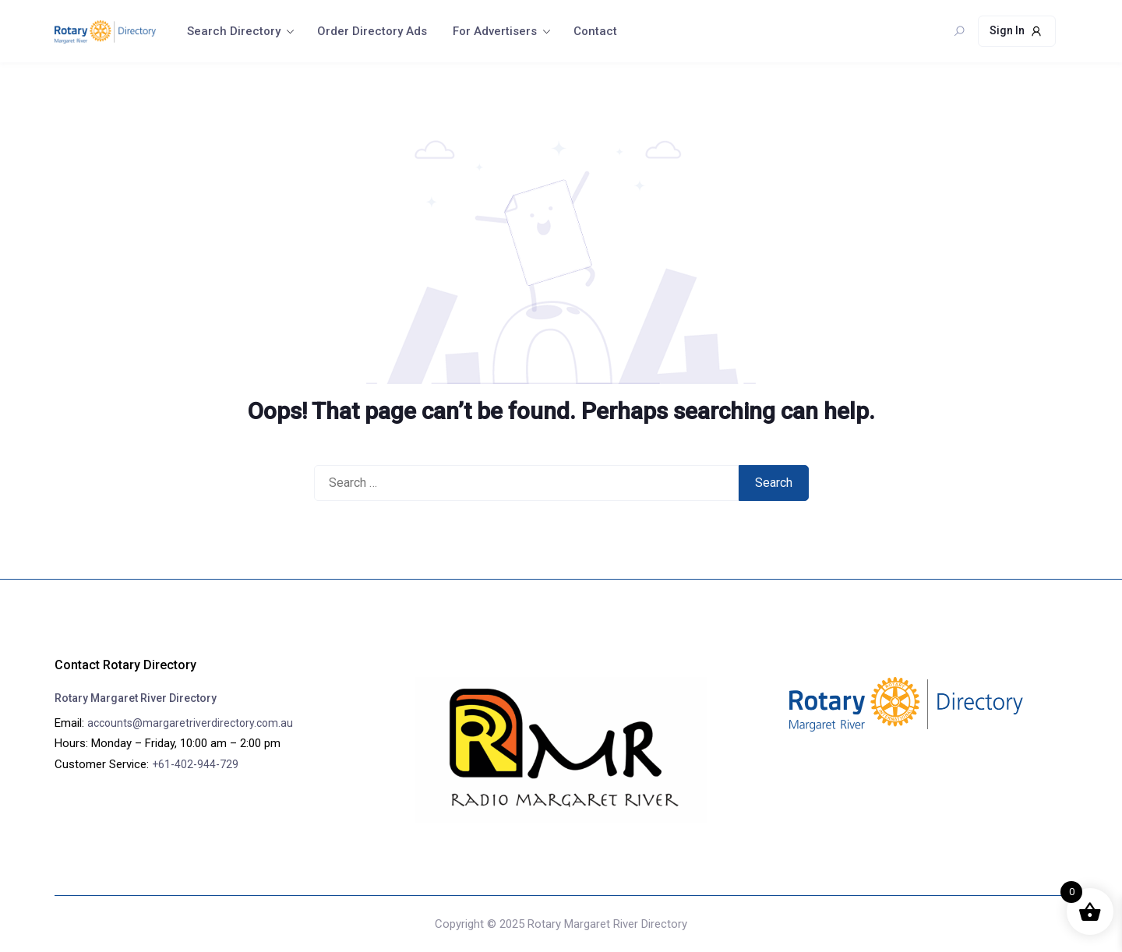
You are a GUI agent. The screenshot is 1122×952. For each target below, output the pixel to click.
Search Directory (233, 31)
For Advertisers (495, 31)
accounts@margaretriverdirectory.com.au (190, 723)
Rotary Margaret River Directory (136, 698)
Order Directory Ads (372, 31)
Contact (595, 31)
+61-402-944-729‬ (195, 764)
